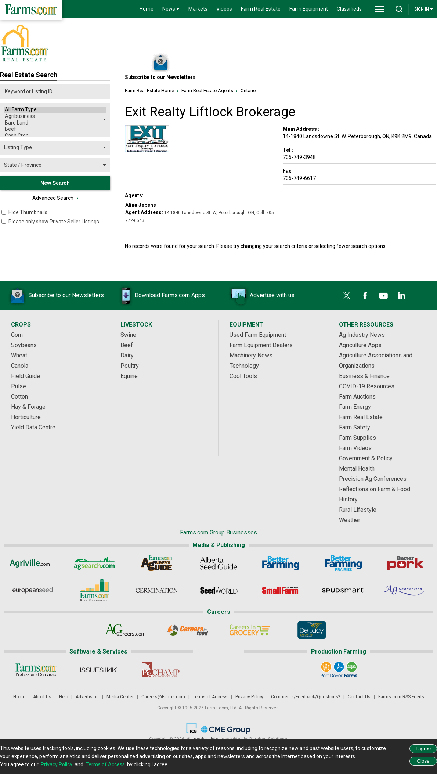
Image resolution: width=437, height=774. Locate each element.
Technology (244, 365)
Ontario (248, 90)
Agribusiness (55, 116)
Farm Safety (354, 427)
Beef (55, 129)
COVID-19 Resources (366, 386)
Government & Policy (366, 458)
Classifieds (349, 9)
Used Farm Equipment (258, 334)
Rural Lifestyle (357, 509)
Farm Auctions (357, 396)
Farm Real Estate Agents (207, 90)
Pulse (18, 386)
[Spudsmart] (343, 590)
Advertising (87, 696)
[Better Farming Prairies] (343, 563)
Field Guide (25, 375)
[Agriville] (32, 563)
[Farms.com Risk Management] (95, 590)
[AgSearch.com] (95, 563)
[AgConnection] (405, 590)
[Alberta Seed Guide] (219, 563)
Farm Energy (355, 406)
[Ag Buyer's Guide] (157, 563)
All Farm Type (55, 110)
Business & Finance (364, 375)
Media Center (120, 696)
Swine (128, 334)
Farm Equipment (308, 9)
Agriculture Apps (360, 345)
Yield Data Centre (33, 427)
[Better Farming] (281, 563)
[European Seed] (32, 590)
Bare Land (55, 123)
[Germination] (157, 590)
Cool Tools (243, 375)
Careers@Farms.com (163, 696)
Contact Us (359, 696)
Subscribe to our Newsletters (55, 296)
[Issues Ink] (98, 670)
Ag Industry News (362, 334)
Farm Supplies (357, 437)
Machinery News (251, 355)
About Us (42, 696)
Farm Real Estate (261, 9)
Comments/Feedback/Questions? (305, 696)
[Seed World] (219, 590)
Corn (17, 334)
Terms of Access (210, 696)
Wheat (19, 355)
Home (147, 9)
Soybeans (24, 345)
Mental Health (357, 468)
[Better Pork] (405, 563)
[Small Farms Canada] (281, 590)
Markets (197, 9)
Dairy (127, 355)
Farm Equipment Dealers (261, 345)
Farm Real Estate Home (149, 90)
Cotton (19, 396)
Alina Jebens (140, 205)
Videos (224, 9)
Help (63, 696)
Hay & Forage (28, 406)
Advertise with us (261, 296)
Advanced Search (55, 198)
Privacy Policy (249, 696)
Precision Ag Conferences (373, 478)
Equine (129, 375)
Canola (19, 365)
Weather (349, 519)
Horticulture (26, 417)
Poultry (129, 365)
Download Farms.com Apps (158, 296)
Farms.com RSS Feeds (401, 696)
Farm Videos (355, 447)
